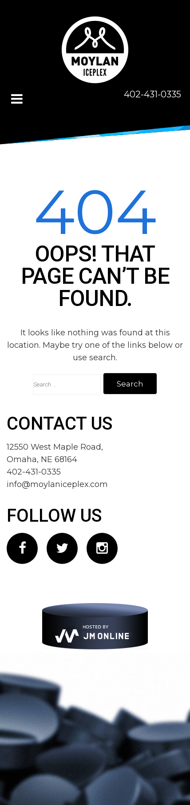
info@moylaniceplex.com (57, 484)
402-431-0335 (152, 94)
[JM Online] (95, 626)
